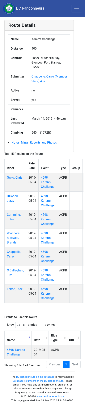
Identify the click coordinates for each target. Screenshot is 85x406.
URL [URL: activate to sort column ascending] (72, 340)
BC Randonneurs (23, 8)
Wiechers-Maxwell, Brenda (13, 237)
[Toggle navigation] (76, 8)
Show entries (22, 325)
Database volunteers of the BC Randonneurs (38, 380)
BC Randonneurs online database (35, 376)
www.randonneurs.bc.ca (50, 396)
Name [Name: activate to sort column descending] (11, 340)
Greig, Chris (14, 177)
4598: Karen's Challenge (47, 182)
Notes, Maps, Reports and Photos (34, 142)
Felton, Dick (15, 289)
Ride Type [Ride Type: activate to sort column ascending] (54, 338)
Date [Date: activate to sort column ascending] (37, 340)
